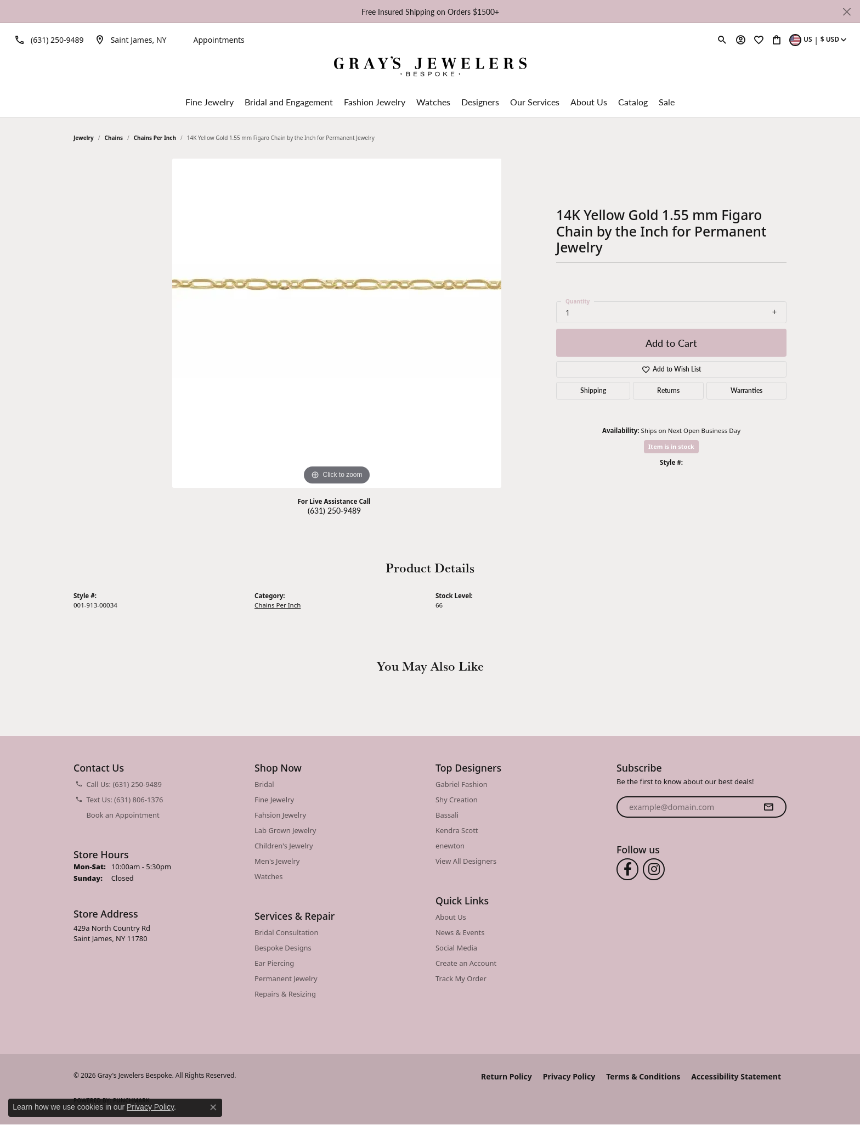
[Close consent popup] (213, 1107)
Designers (480, 101)
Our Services (534, 101)
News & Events (459, 932)
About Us (588, 101)
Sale (667, 101)
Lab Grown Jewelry (285, 830)
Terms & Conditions (643, 1076)
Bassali (447, 815)
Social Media (456, 948)
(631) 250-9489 (334, 510)
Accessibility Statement (736, 1076)
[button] (722, 39)
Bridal (264, 784)
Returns (668, 390)
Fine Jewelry (209, 101)
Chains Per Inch (155, 138)
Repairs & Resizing (285, 994)
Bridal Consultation (286, 932)
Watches (433, 101)
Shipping (593, 390)
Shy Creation (456, 800)
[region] (336, 323)
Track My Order (460, 978)
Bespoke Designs (283, 948)
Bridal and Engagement (289, 101)
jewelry (83, 138)
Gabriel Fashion (461, 784)
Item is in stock (671, 446)
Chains (114, 138)
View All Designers (465, 861)
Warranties (746, 390)
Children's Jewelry (283, 846)
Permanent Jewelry (286, 978)
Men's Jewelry (276, 861)
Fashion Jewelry (374, 101)
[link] (47, 39)
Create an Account (465, 963)
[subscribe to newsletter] (768, 807)
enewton (450, 846)
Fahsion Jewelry (280, 815)
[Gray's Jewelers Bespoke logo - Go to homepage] (430, 67)
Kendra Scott (456, 830)
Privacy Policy (569, 1076)
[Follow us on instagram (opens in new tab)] (654, 869)
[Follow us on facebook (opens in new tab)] (627, 869)
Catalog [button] (633, 101)
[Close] (846, 12)
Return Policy (506, 1076)
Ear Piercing (274, 963)
